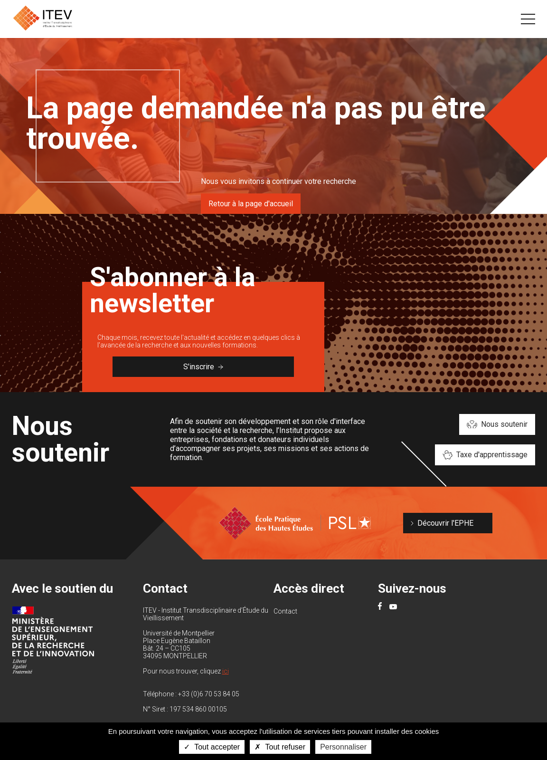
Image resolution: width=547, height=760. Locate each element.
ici (225, 671)
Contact (285, 611)
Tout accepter (212, 747)
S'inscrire (203, 366)
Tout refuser (280, 747)
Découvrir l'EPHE (445, 523)
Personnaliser (343, 747)
